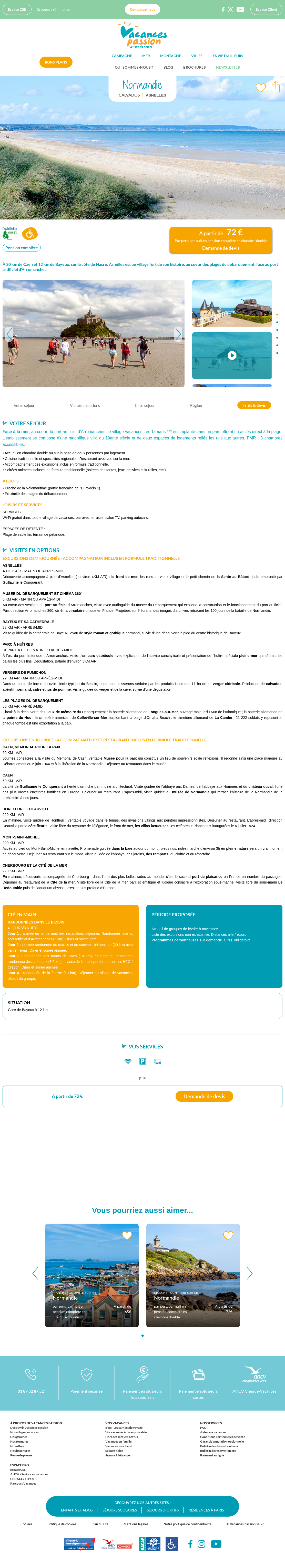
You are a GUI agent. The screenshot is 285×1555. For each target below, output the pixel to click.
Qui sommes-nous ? (134, 67)
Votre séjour (24, 405)
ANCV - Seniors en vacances (29, 1474)
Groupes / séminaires (53, 9)
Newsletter (228, 67)
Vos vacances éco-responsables (126, 1432)
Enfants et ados (77, 1510)
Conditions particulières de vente (222, 1437)
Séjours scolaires (120, 1510)
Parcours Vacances (23, 1483)
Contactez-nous (142, 9)
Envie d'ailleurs (228, 56)
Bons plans (56, 62)
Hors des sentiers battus (121, 1437)
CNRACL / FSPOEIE (23, 1479)
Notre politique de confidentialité (187, 1524)
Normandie (65, 1298)
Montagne (170, 56)
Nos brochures (20, 1451)
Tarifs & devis (254, 405)
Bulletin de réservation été (218, 1451)
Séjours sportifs (163, 1510)
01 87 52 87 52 (31, 1391)
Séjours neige (114, 1451)
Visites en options (85, 405)
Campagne (122, 56)
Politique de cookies (61, 1524)
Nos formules (19, 1441)
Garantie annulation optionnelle (222, 1441)
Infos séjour (145, 405)
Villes (196, 56)
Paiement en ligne (212, 1455)
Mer (146, 56)
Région (196, 405)
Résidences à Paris (206, 1510)
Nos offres (17, 1446)
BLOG (168, 67)
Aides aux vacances (213, 1432)
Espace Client (266, 9)
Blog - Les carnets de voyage (123, 1428)
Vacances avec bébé (118, 1446)
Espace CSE (17, 9)
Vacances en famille (118, 1441)
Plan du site (99, 1524)
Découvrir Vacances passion (29, 1428)
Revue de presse (21, 1455)
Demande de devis (204, 1096)
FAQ (203, 1428)
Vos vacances (117, 1423)
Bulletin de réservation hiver (219, 1446)
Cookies (26, 1524)
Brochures (194, 67)
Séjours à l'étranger (118, 1455)
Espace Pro (19, 1465)
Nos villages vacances (24, 1432)
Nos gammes (18, 1437)
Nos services (211, 1423)
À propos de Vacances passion (36, 1423)
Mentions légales (136, 1524)
